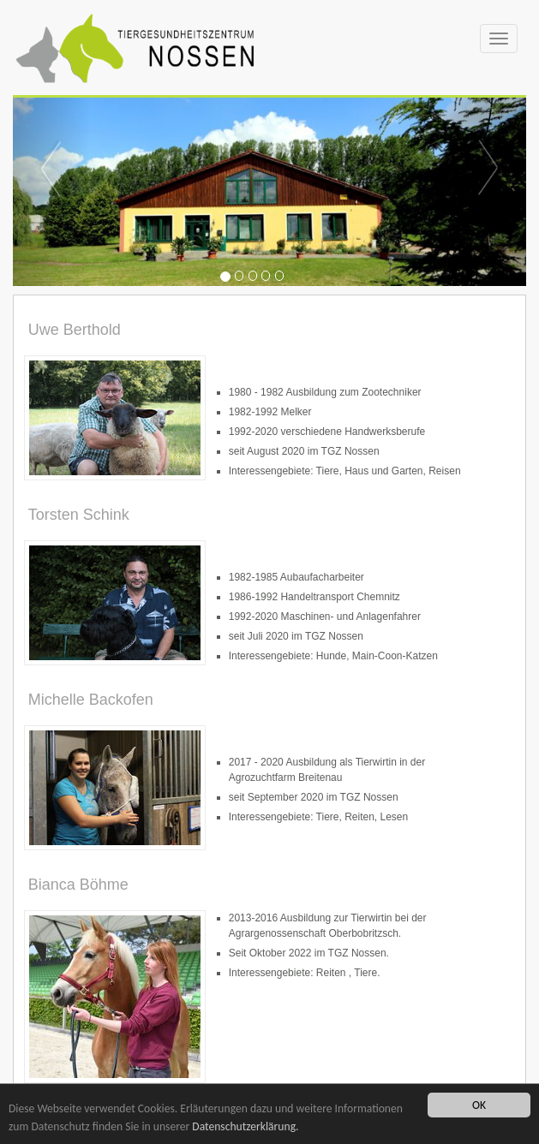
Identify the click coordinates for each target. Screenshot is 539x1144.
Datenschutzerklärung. (245, 1126)
